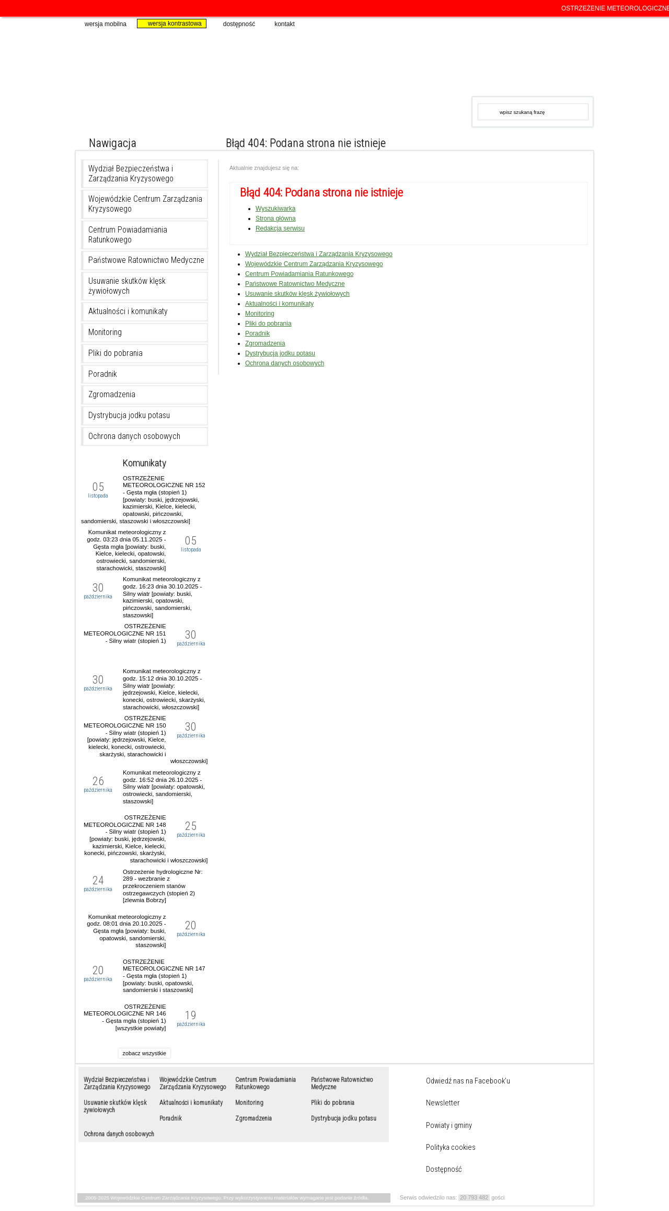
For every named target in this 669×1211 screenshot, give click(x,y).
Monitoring (105, 332)
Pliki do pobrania (115, 353)
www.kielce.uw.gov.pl (505, 61)
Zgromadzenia (111, 394)
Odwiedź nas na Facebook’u (468, 1081)
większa (571, 140)
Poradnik (102, 374)
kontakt (280, 23)
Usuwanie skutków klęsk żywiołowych (127, 286)
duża (585, 140)
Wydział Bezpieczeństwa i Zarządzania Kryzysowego (131, 173)
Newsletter (442, 1103)
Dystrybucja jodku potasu (129, 415)
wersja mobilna (101, 23)
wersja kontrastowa (170, 23)
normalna (557, 140)
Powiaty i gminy (449, 1125)
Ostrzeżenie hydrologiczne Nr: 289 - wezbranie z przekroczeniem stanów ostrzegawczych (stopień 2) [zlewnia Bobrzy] (163, 886)
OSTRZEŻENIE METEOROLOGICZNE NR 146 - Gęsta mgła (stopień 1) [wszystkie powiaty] (125, 1017)
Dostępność (444, 1169)
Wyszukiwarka (276, 208)
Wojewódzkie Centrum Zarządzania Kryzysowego (273, 73)
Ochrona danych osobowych (134, 436)
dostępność (234, 23)
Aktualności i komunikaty (128, 311)
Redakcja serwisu (280, 228)
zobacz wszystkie (144, 1053)
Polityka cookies (451, 1147)
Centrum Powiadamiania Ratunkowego (127, 235)
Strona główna (276, 218)
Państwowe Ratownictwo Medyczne (146, 260)
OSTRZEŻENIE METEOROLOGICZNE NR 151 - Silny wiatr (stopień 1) (125, 633)
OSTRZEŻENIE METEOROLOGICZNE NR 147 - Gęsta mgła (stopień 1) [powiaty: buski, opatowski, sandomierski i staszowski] (164, 976)
